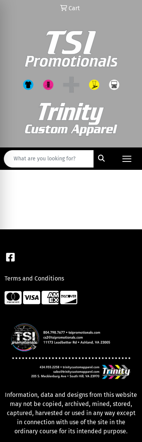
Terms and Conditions (34, 278)
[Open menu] (126, 158)
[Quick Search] (49, 159)
